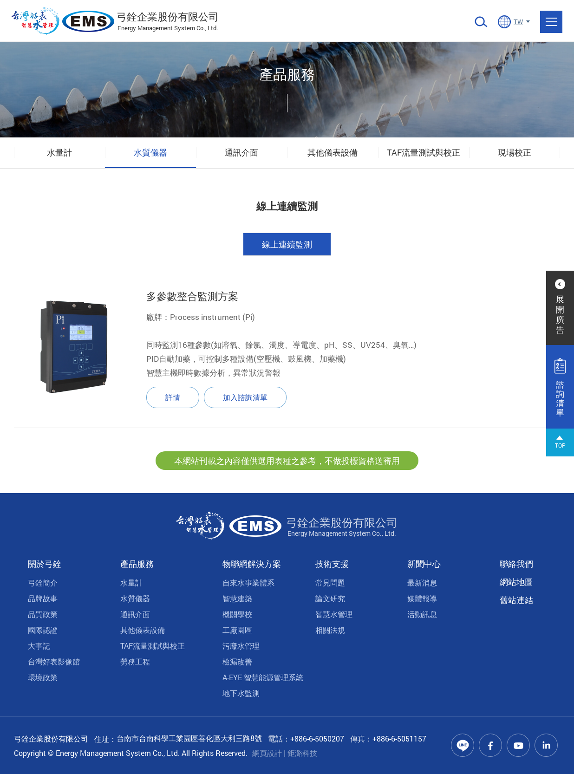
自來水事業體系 (248, 582)
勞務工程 (135, 661)
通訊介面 (241, 152)
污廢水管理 (241, 645)
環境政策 (43, 677)
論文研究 (330, 598)
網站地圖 (516, 581)
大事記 (39, 645)
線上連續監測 (287, 245)
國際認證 (43, 630)
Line (462, 745)
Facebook (490, 745)
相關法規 (330, 630)
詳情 (172, 398)
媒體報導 (422, 598)
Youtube (518, 745)
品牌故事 (43, 598)
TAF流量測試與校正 (423, 152)
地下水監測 (241, 693)
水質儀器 (150, 152)
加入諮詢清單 (245, 398)
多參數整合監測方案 (192, 297)
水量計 (59, 152)
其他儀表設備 (332, 152)
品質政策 (43, 614)
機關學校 (237, 614)
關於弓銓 (44, 563)
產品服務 (137, 563)
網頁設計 (267, 753)
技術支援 (332, 563)
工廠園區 (237, 630)
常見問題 (330, 582)
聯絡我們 (516, 563)
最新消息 (422, 582)
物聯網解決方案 (251, 563)
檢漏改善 (237, 661)
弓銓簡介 (43, 582)
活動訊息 (422, 614)
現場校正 (514, 152)
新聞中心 (424, 563)
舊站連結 (516, 599)
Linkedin (546, 745)
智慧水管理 (333, 614)
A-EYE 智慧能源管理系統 (262, 677)
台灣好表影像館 (54, 661)
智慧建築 (237, 598)
